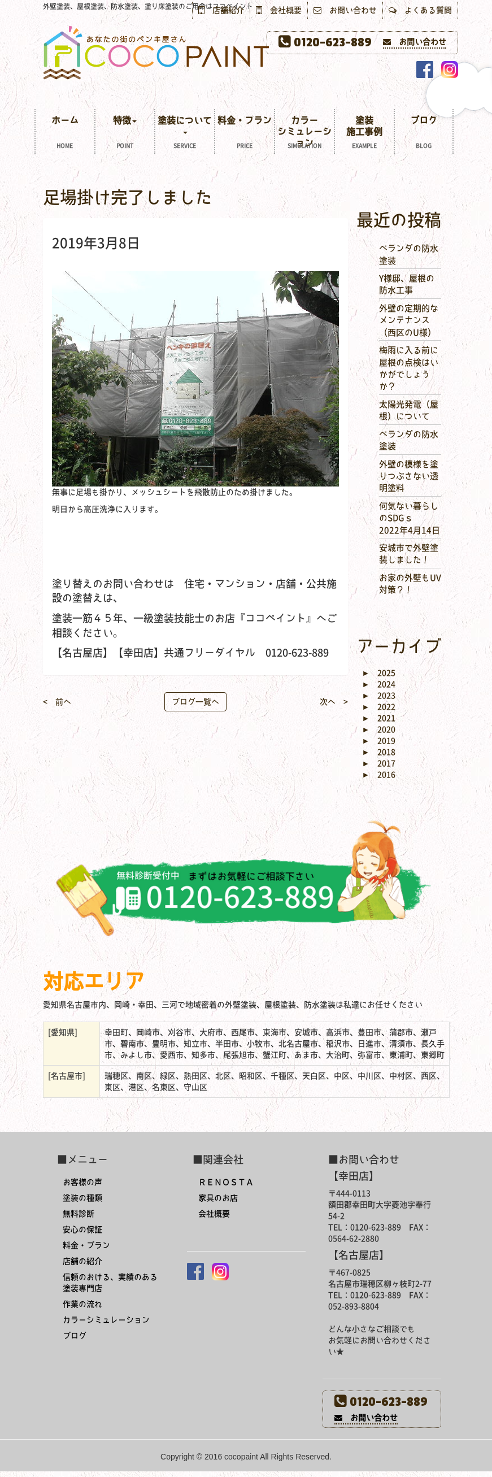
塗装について (184, 133)
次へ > (334, 702)
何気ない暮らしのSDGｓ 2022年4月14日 (409, 518)
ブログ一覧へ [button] (195, 702)
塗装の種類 (82, 1198)
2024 (379, 684)
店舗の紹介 (82, 1261)
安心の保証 (82, 1229)
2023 (379, 696)
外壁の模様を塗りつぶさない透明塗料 (408, 476)
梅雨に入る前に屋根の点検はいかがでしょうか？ (408, 368)
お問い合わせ (345, 10)
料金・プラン (244, 133)
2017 (379, 763)
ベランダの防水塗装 (408, 254)
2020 (379, 729)
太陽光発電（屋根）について (408, 410)
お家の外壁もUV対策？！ (410, 584)
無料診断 (78, 1214)
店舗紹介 (221, 10)
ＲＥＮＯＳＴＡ (226, 1182)
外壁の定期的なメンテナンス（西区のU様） (408, 320)
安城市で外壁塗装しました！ (408, 554)
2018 (379, 752)
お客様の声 (82, 1182)
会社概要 (279, 10)
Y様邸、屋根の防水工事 (406, 284)
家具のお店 (218, 1198)
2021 (379, 718)
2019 (379, 741)
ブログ (423, 133)
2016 (379, 775)
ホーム (65, 133)
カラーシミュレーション (304, 133)
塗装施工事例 (364, 133)
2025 (379, 673)
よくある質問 (420, 10)
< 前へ (57, 702)
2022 (379, 707)
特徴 (124, 133)
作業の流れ (82, 1304)
